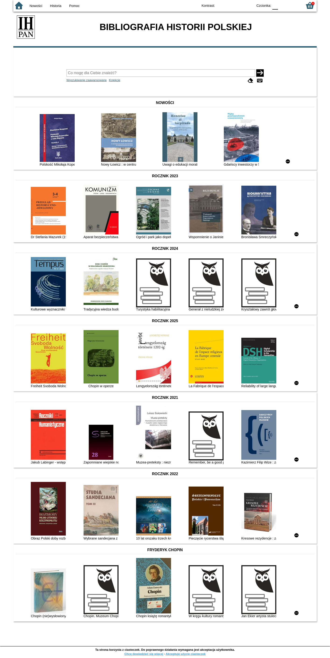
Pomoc (74, 6)
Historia (55, 6)
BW (230, 5)
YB (239, 5)
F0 (275, 5)
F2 (294, 5)
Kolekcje (114, 80)
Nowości (36, 6)
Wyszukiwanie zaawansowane (87, 80)
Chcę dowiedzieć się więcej (143, 654)
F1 (283, 5)
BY (248, 5)
